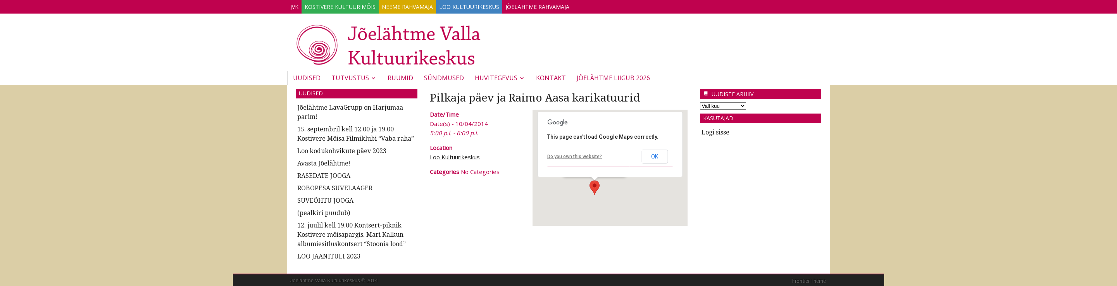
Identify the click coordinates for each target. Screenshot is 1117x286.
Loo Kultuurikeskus (496, 5)
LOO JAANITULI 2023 (328, 254)
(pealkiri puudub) (323, 211)
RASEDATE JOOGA (323, 174)
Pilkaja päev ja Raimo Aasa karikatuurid (535, 96)
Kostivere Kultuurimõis (351, 5)
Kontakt (551, 76)
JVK (298, 5)
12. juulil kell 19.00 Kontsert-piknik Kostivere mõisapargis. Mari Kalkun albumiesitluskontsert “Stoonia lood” (351, 233)
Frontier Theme (809, 279)
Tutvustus (350, 76)
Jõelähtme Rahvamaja (572, 5)
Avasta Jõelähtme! (324, 161)
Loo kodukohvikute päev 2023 (341, 149)
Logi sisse (715, 130)
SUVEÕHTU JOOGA (325, 199)
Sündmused (444, 76)
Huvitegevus (496, 76)
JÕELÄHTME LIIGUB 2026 (613, 76)
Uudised (307, 76)
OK (654, 155)
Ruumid (400, 76)
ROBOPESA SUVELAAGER (334, 186)
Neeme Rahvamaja (426, 5)
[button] (595, 186)
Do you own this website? (574, 155)
